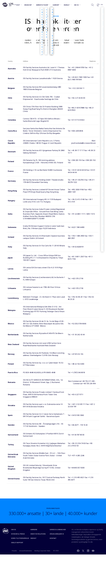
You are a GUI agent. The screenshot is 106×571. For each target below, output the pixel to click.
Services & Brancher (58, 530)
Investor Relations (38, 534)
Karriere (33, 530)
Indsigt (33, 538)
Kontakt (53, 538)
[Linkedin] (88, 551)
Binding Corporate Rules (42, 551)
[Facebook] (78, 551)
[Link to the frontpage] (7, 6)
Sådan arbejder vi (57, 534)
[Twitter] (83, 551)
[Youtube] (93, 551)
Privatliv (14, 551)
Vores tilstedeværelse (20, 538)
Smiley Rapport (17, 543)
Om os (13, 530)
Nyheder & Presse (18, 534)
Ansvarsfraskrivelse (25, 551)
